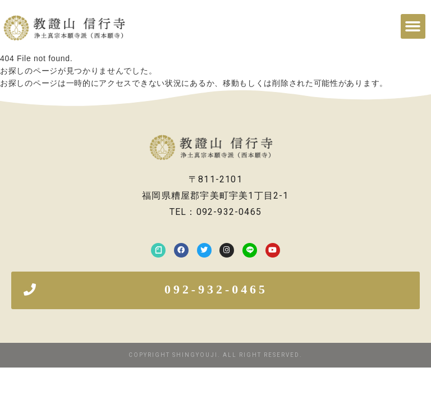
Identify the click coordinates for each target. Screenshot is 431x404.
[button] (413, 26)
